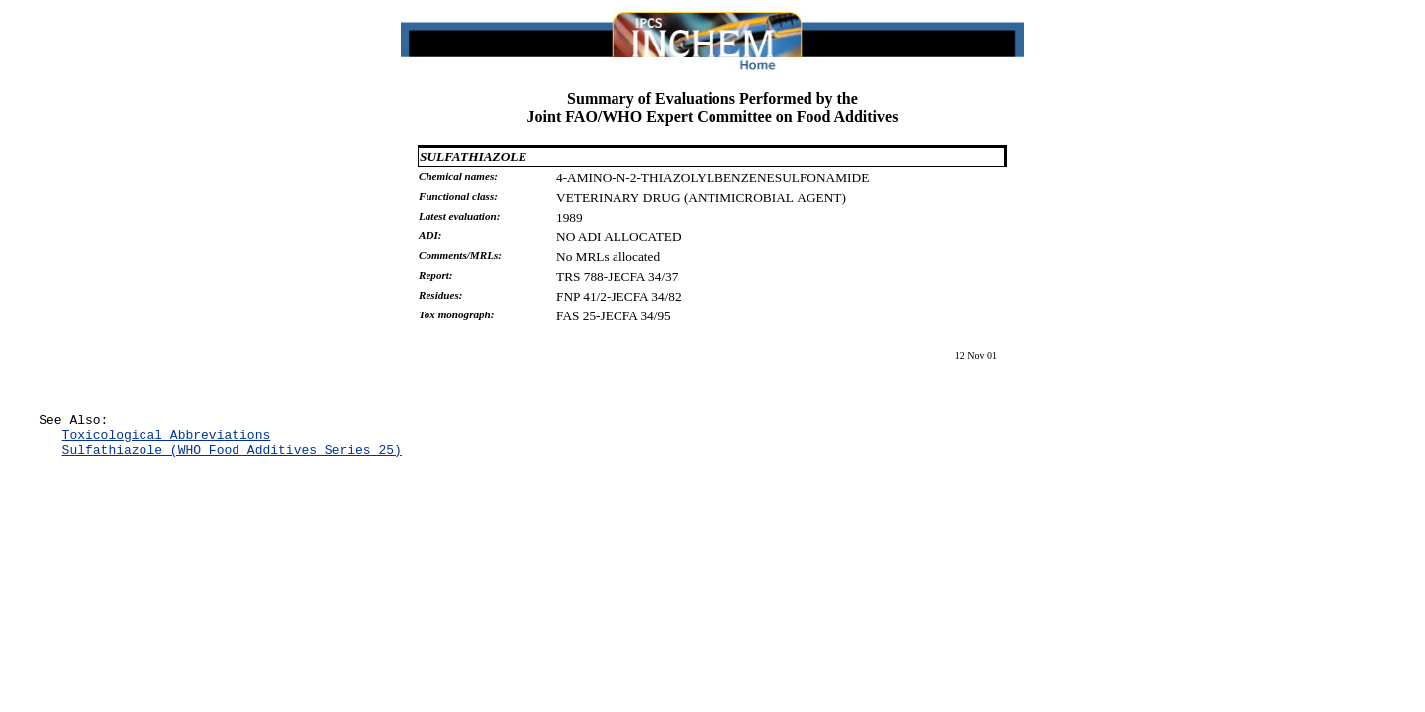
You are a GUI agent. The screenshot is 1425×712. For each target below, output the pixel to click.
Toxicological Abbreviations (166, 440)
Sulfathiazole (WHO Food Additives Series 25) (232, 458)
